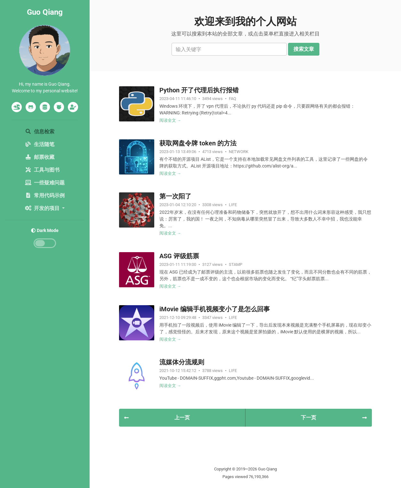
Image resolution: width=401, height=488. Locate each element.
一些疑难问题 (45, 183)
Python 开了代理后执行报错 (199, 90)
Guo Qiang (45, 12)
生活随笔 (39, 144)
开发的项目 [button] (43, 208)
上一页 (157, 417)
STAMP (235, 264)
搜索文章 (303, 49)
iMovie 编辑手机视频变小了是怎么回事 (214, 309)
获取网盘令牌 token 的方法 (198, 143)
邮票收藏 (39, 157)
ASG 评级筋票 (179, 256)
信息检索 (39, 131)
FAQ (232, 98)
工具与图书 (42, 170)
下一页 (333, 417)
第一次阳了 (175, 196)
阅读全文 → (170, 120)
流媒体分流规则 (181, 362)
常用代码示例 (45, 195)
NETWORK (238, 151)
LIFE (233, 204)
